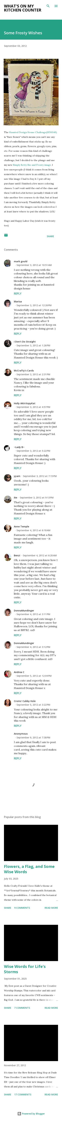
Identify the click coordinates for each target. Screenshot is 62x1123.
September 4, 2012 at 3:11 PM (33, 614)
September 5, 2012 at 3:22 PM (33, 704)
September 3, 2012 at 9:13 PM (37, 497)
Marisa (18, 301)
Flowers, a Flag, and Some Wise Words (29, 869)
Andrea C (19, 672)
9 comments (22, 907)
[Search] (48, 6)
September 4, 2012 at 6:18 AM (33, 530)
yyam (17, 476)
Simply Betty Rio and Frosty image (32, 164)
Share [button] (50, 236)
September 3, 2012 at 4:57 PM (33, 407)
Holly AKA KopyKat (24, 403)
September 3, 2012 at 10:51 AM (34, 265)
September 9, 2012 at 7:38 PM (33, 737)
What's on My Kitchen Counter (22, 8)
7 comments (22, 1007)
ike (15, 497)
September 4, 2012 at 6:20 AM (40, 555)
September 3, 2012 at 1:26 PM (33, 345)
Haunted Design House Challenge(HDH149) (33, 132)
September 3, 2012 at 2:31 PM (33, 374)
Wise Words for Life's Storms (25, 969)
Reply (17, 293)
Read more (51, 907)
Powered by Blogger (31, 1113)
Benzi (17, 555)
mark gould (20, 261)
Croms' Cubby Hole (25, 701)
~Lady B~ (19, 447)
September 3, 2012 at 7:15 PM (40, 476)
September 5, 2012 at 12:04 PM (34, 675)
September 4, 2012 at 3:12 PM (33, 647)
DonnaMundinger (24, 610)
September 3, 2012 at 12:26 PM (34, 305)
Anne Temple (21, 526)
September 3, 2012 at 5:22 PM (33, 450)
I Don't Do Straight (25, 341)
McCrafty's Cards (24, 370)
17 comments (22, 1094)
